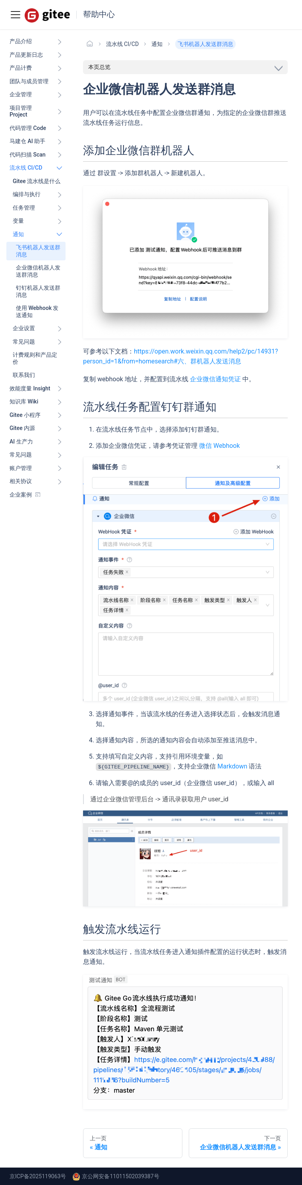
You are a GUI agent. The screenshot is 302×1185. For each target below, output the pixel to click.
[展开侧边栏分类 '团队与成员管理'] (60, 82)
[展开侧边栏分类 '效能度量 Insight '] (60, 389)
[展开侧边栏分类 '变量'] (60, 221)
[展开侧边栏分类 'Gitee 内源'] (60, 428)
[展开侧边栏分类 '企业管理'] (60, 95)
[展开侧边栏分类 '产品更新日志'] (60, 55)
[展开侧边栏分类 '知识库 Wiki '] (60, 402)
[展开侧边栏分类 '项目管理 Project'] (60, 111)
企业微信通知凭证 (215, 379)
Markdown (232, 766)
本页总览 (99, 67)
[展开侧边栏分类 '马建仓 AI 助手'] (60, 141)
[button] (36, 468)
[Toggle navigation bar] (15, 15)
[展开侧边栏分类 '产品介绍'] (60, 42)
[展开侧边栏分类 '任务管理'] (60, 208)
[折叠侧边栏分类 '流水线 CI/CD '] (60, 168)
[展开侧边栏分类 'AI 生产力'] (60, 442)
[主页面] (90, 44)
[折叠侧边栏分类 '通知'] (60, 235)
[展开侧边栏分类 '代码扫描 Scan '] (60, 155)
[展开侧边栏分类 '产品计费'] (60, 68)
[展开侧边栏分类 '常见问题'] (60, 342)
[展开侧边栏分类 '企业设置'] (60, 328)
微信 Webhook (219, 445)
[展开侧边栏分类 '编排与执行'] (60, 195)
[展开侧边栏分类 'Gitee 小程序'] (60, 415)
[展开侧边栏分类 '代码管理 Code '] (60, 128)
